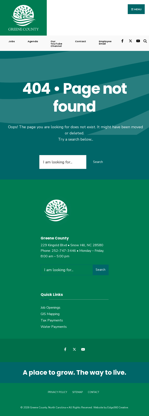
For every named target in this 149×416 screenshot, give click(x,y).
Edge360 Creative (117, 407)
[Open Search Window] (145, 40)
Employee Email (105, 42)
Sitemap (77, 392)
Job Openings (50, 307)
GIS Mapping (50, 314)
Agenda (33, 41)
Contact (80, 41)
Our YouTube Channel (56, 44)
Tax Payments (52, 320)
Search (98, 162)
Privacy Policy (57, 392)
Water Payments (54, 326)
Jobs (12, 41)
